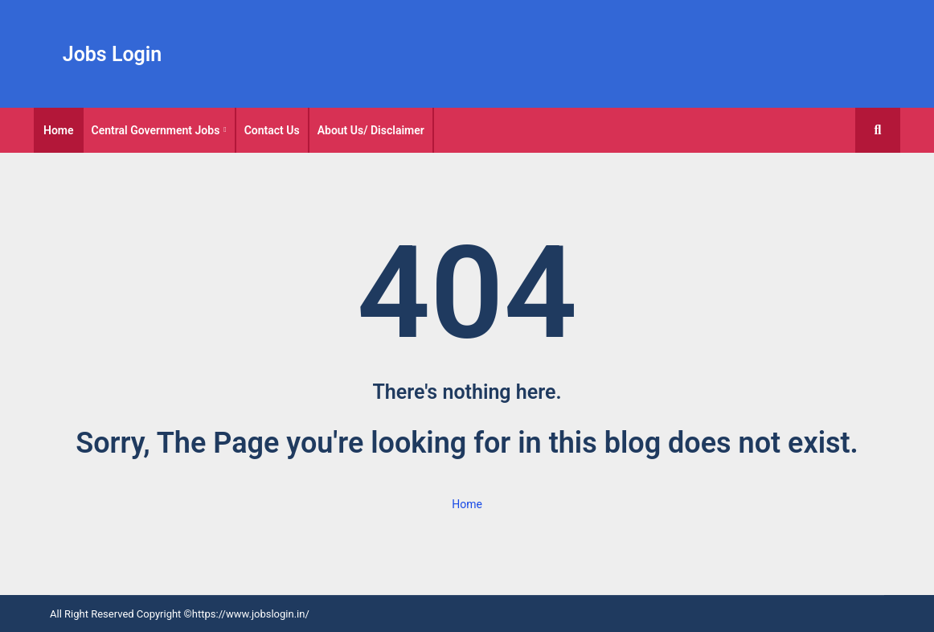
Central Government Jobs (156, 130)
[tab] (59, 130)
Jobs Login (112, 54)
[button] (877, 130)
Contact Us (272, 130)
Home (58, 130)
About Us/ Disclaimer (370, 130)
